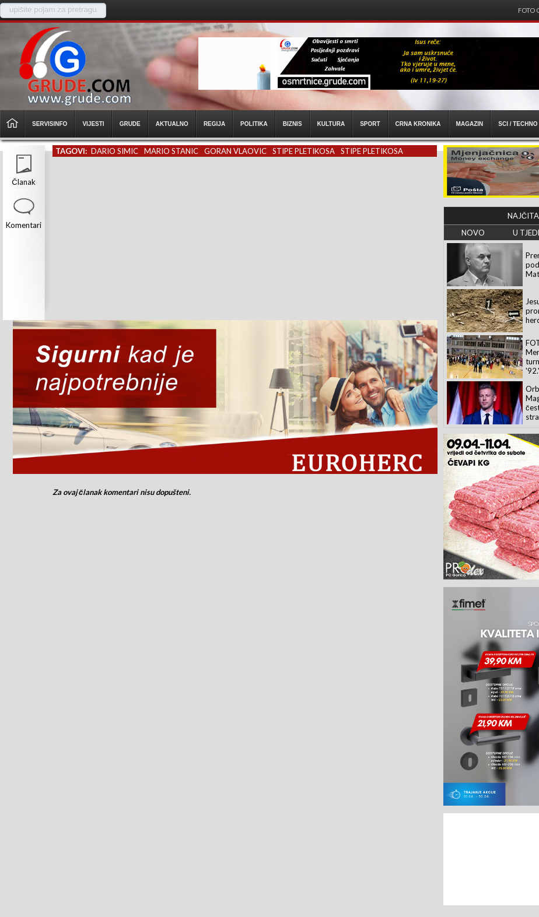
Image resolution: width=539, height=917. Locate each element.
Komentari (23, 225)
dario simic (114, 151)
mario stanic (171, 151)
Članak (23, 182)
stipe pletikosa (303, 151)
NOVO (473, 232)
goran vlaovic (235, 151)
